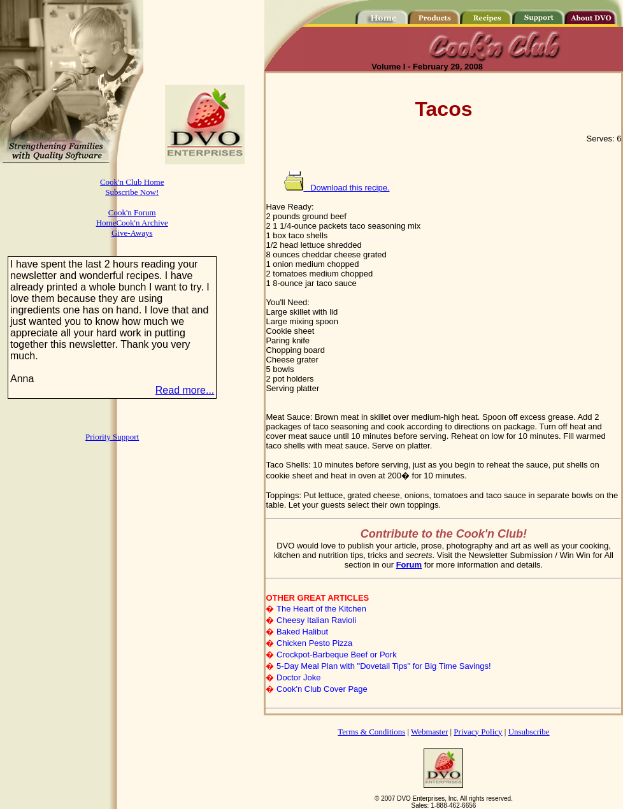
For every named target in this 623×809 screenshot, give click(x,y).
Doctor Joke (298, 677)
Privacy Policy (478, 731)
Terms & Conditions (371, 731)
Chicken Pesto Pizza (314, 643)
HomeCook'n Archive (132, 222)
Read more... (184, 390)
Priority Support (112, 436)
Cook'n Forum (132, 212)
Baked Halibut (302, 631)
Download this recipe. (336, 187)
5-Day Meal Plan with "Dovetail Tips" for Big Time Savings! (383, 666)
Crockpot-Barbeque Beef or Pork (336, 654)
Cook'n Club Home (132, 182)
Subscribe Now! (132, 192)
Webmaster (429, 731)
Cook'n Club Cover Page (322, 689)
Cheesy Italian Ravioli (316, 620)
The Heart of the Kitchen (321, 608)
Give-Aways (132, 233)
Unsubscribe (529, 731)
